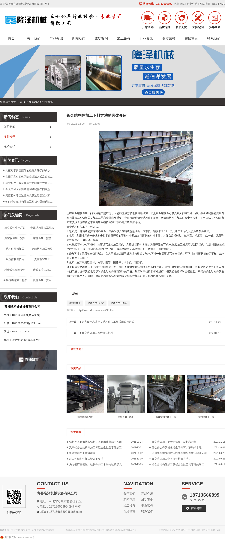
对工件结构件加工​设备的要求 (86, 458)
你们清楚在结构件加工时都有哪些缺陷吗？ (29, 201)
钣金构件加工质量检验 (82, 453)
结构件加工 (75, 303)
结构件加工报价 (42, 238)
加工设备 (123, 38)
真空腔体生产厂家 (15, 227)
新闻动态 (79, 38)
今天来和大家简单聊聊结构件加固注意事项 (29, 189)
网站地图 (205, 3)
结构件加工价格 (119, 303)
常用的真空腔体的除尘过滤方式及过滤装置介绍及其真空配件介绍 (29, 176)
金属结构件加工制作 (15, 280)
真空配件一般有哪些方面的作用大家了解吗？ (29, 183)
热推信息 (179, 3)
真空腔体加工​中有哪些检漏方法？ (171, 458)
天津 (178, 530)
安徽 (218, 530)
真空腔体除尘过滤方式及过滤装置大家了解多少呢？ (29, 195)
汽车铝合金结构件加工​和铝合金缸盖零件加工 (95, 447)
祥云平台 (15, 530)
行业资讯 (146, 38)
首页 (11, 38)
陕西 (213, 530)
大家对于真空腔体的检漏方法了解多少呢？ (29, 170)
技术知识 (9, 146)
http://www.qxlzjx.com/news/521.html (96, 310)
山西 (198, 530)
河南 (203, 530)
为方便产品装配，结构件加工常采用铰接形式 (108, 321)
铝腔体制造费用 (15, 259)
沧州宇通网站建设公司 (43, 530)
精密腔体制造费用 (15, 269)
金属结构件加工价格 (42, 227)
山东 (183, 530)
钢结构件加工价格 (42, 248)
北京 (172, 530)
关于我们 (33, 38)
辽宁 (188, 530)
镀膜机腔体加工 (42, 269)
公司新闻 (9, 126)
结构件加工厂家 (96, 303)
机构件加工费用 (42, 280)
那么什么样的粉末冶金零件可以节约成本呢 (177, 447)
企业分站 (192, 3)
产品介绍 (56, 38)
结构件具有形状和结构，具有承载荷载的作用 (95, 441)
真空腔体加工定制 (15, 238)
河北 (193, 530)
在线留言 (191, 38)
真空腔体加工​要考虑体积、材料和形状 (174, 441)
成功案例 (101, 38)
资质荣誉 (169, 38)
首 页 (23, 101)
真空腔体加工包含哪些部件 (97, 332)
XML (222, 3)
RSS (215, 3)
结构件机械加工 (15, 248)
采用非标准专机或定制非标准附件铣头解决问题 (179, 453)
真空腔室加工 (42, 259)
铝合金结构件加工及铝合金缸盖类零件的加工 (178, 464)
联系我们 (213, 38)
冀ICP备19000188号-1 (125, 530)
